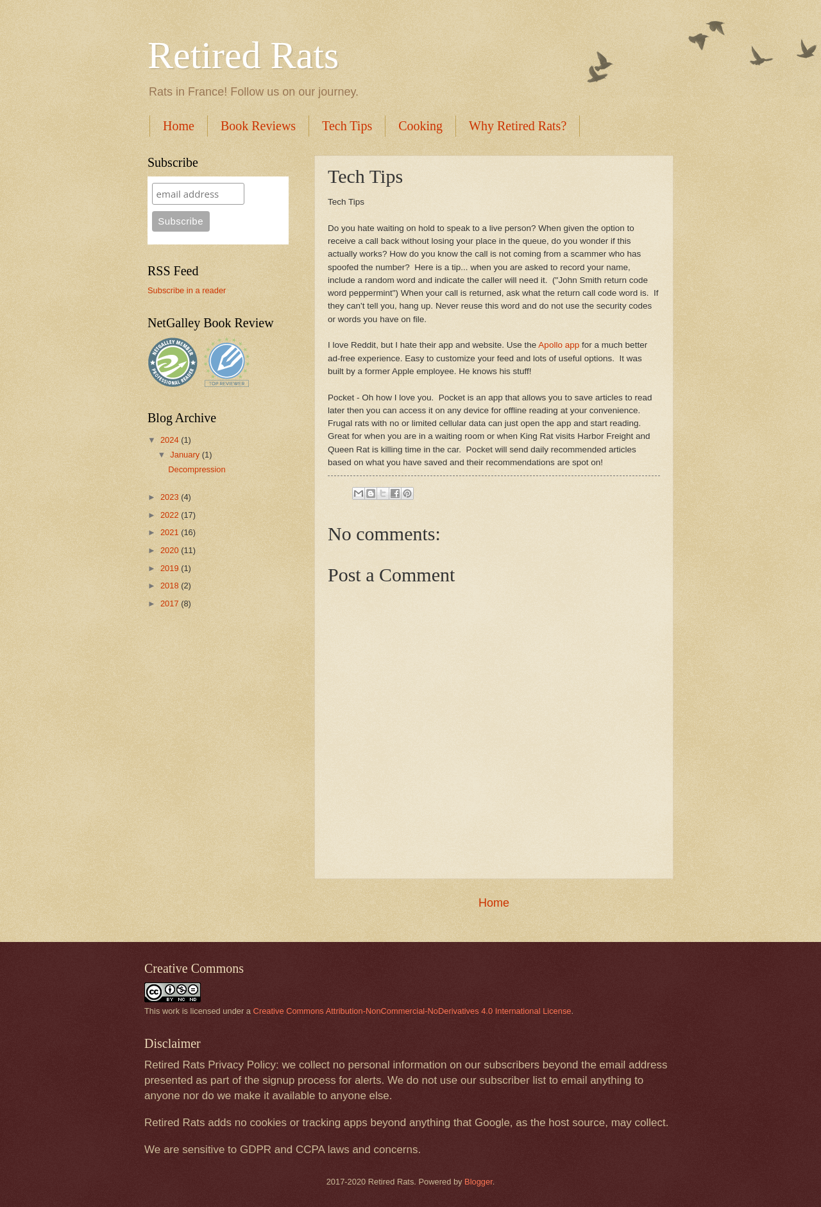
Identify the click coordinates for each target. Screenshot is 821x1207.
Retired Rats (243, 55)
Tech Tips (347, 126)
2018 (170, 585)
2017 (170, 603)
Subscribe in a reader (187, 290)
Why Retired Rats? (517, 126)
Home (178, 126)
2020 (170, 550)
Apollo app (558, 345)
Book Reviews (258, 126)
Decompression (196, 469)
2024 (170, 440)
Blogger (478, 1181)
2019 (170, 568)
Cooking (420, 126)
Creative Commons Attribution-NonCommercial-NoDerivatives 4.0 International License (412, 1011)
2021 (170, 532)
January (185, 454)
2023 (170, 497)
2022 (170, 515)
